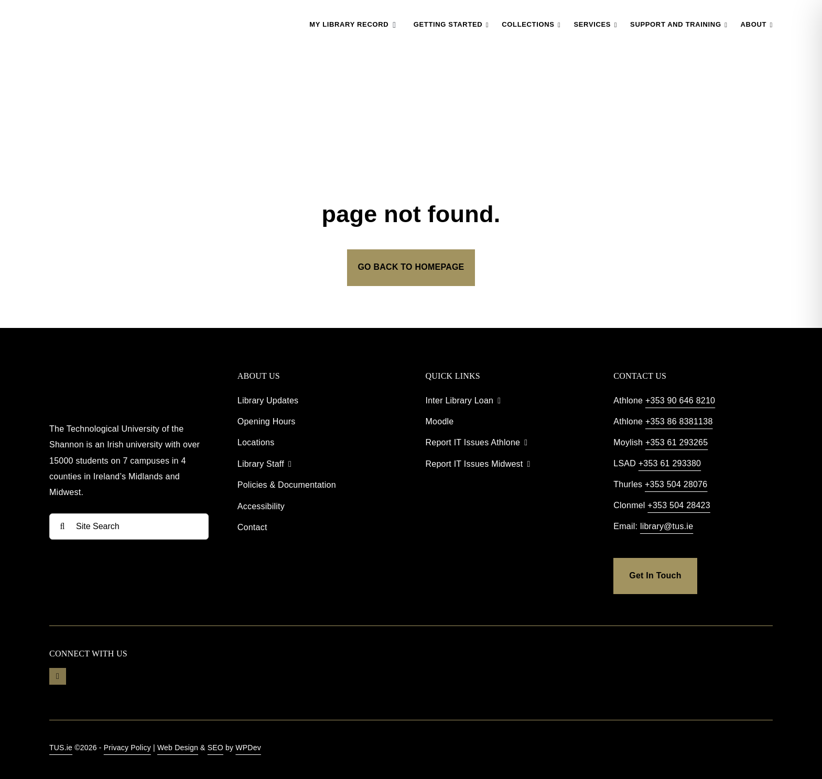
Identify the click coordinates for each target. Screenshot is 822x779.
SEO (215, 747)
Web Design (177, 747)
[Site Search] (129, 526)
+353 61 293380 (670, 463)
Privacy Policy (127, 747)
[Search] (62, 526)
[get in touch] (655, 576)
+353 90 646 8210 (680, 400)
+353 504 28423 (678, 505)
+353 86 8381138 (679, 421)
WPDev (248, 747)
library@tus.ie (666, 526)
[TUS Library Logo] (103, 10)
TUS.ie (60, 747)
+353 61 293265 (676, 442)
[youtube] (57, 676)
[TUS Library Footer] (112, 368)
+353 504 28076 (676, 484)
